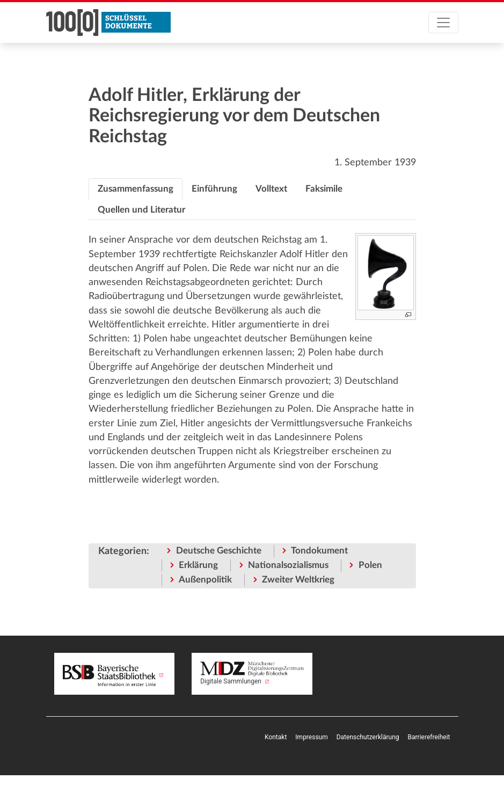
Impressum (311, 737)
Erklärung (198, 565)
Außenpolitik (205, 579)
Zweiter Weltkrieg (298, 579)
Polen (370, 565)
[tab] (135, 189)
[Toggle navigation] (443, 22)
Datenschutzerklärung (368, 737)
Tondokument (319, 550)
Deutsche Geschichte (218, 550)
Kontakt (276, 737)
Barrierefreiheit (429, 737)
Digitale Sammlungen (252, 673)
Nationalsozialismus (288, 565)
